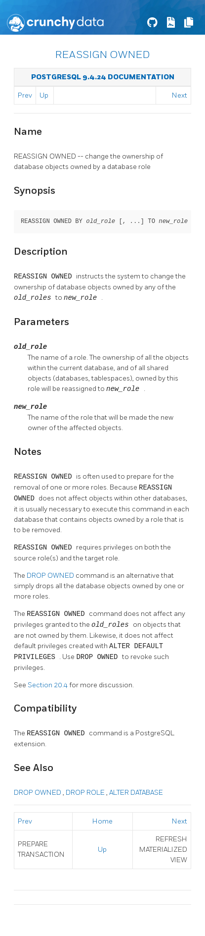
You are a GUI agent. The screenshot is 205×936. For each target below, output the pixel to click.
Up (44, 95)
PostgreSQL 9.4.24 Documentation (102, 77)
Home (102, 821)
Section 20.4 (48, 685)
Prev (25, 95)
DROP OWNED (51, 575)
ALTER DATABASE (136, 792)
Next (179, 95)
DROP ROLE (86, 792)
